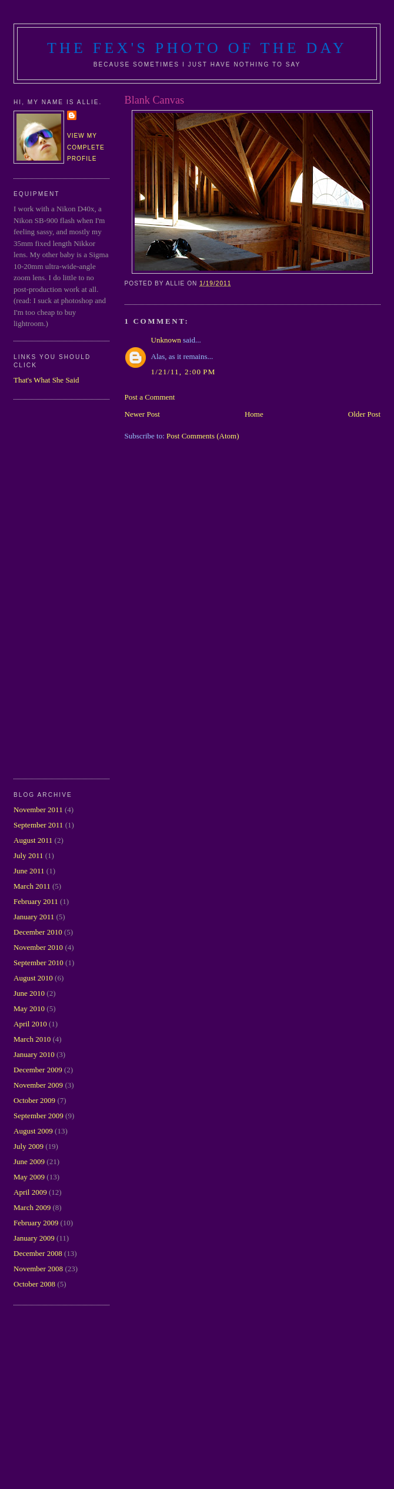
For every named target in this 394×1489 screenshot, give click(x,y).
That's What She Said (46, 379)
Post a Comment (150, 397)
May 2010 (29, 1008)
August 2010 (33, 977)
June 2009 (29, 1161)
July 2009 (29, 1146)
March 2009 (32, 1207)
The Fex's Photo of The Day (197, 47)
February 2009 (36, 1222)
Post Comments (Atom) (202, 435)
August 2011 (33, 840)
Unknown (166, 339)
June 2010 (29, 993)
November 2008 (38, 1268)
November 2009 (38, 1085)
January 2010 (34, 1054)
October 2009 (34, 1100)
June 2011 (29, 870)
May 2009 (29, 1176)
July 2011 (28, 855)
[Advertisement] (61, 587)
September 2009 (39, 1115)
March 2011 (32, 886)
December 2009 (38, 1069)
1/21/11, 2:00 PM (183, 371)
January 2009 (34, 1238)
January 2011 (34, 916)
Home (254, 414)
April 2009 (30, 1192)
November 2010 (38, 947)
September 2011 (38, 824)
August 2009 (33, 1130)
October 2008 (34, 1283)
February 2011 (36, 901)
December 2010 (38, 932)
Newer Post (142, 414)
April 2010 (30, 1023)
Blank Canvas (155, 100)
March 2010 (32, 1039)
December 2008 (38, 1253)
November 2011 (38, 809)
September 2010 (39, 962)
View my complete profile (86, 147)
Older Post (364, 414)
